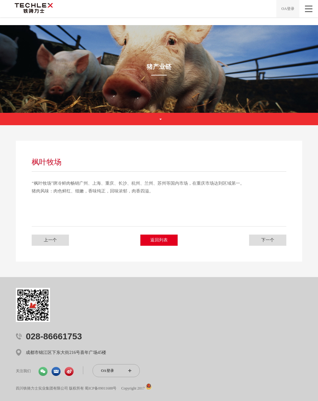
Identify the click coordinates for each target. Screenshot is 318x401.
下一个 (267, 240)
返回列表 (159, 240)
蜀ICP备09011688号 (100, 388)
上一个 (50, 240)
